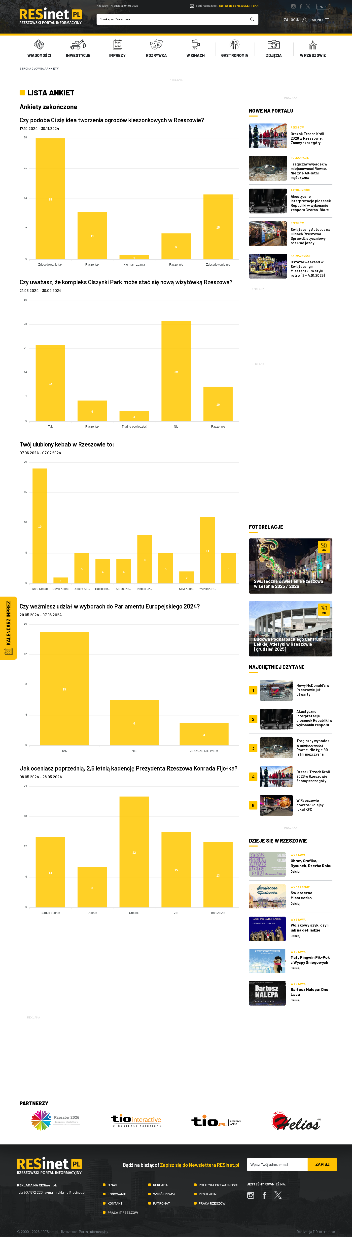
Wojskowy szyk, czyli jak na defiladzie (309, 927)
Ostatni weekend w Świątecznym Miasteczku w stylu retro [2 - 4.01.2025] (308, 269)
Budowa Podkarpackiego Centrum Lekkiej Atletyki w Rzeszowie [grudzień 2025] (288, 644)
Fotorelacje (266, 527)
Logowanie (117, 1194)
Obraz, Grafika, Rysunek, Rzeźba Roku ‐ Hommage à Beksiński (311, 868)
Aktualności (300, 190)
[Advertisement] (290, 323)
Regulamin (207, 1194)
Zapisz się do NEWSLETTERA (238, 5)
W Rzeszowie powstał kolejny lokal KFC (309, 804)
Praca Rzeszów (212, 1203)
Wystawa (298, 855)
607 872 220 (33, 1192)
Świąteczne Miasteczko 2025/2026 (302, 897)
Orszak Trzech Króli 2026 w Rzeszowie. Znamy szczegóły (307, 138)
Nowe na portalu (271, 111)
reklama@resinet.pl (70, 1192)
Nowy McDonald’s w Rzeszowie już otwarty (312, 689)
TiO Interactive (324, 1231)
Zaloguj (295, 19)
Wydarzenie (300, 887)
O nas (112, 1185)
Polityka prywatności (218, 1185)
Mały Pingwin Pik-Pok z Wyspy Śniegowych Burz (310, 962)
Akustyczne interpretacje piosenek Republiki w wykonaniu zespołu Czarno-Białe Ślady (311, 205)
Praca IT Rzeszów (123, 1212)
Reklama (160, 1185)
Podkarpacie (300, 157)
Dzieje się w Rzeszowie (278, 841)
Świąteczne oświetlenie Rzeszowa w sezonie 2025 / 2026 (288, 583)
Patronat (161, 1203)
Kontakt (115, 1203)
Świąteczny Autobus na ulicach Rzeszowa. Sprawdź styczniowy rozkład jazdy (310, 236)
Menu (321, 19)
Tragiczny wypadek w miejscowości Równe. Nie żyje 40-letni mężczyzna (309, 171)
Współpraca (164, 1194)
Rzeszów (297, 127)
